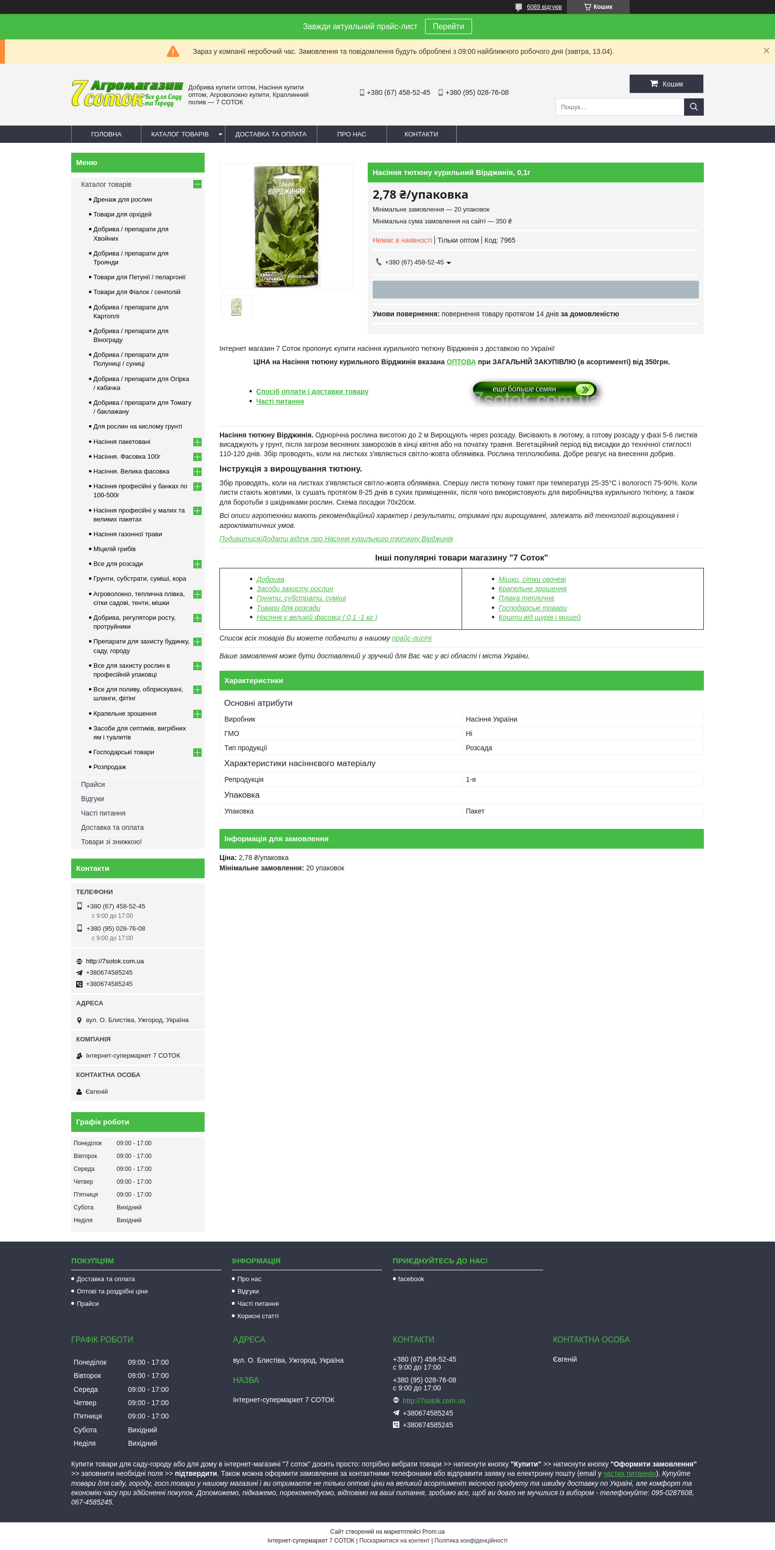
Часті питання (280, 401)
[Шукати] (694, 107)
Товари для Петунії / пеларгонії (139, 277)
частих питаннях (629, 1473)
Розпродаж (109, 767)
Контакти (421, 134)
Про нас (351, 134)
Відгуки (92, 799)
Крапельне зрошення (533, 589)
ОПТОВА (461, 362)
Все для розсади (118, 563)
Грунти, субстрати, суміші (301, 598)
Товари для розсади (288, 608)
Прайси (93, 784)
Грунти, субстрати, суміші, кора (139, 578)
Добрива (270, 579)
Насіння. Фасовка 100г (127, 456)
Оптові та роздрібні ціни (112, 1291)
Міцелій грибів (114, 549)
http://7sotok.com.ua (115, 961)
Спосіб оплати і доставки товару (312, 391)
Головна (106, 134)
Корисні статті (258, 1316)
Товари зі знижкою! (111, 842)
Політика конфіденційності (471, 1540)
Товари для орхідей (122, 214)
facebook (411, 1279)
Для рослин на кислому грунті (137, 426)
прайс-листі (411, 638)
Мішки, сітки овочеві (532, 579)
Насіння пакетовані (121, 441)
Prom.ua (434, 1531)
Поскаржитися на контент (394, 1540)
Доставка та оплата (270, 134)
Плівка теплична (526, 598)
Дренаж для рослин (122, 199)
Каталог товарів (180, 134)
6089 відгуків (544, 6)
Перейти (448, 26)
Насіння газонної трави (127, 534)
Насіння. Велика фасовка (131, 471)
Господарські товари (123, 752)
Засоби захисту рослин (295, 589)
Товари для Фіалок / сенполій (136, 292)
